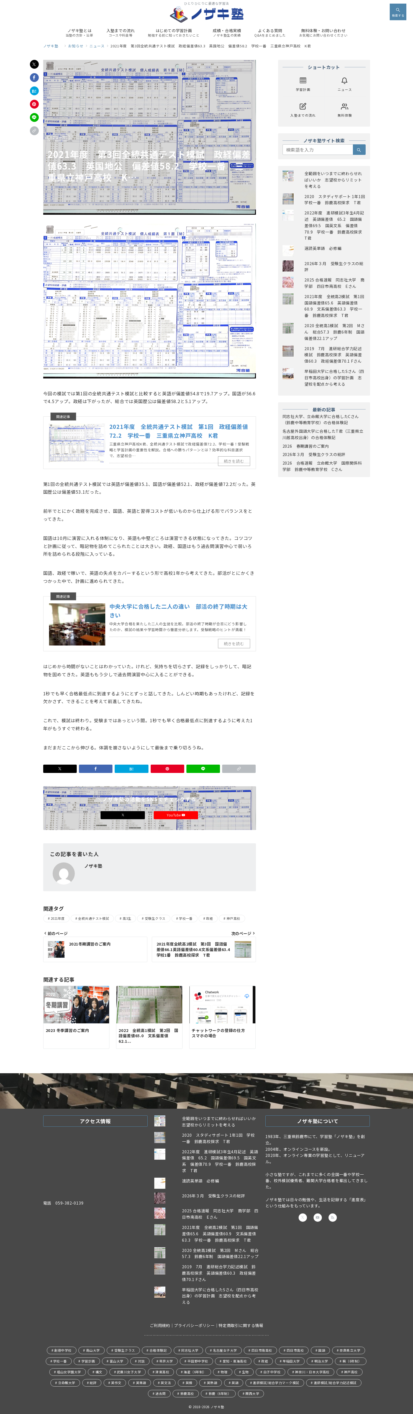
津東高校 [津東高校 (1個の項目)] (162, 1372)
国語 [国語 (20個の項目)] (321, 1350)
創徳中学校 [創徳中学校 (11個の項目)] (62, 1350)
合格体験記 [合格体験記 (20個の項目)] (158, 1350)
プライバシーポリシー (194, 1325)
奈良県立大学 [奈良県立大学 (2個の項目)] (350, 1350)
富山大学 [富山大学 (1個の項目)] (117, 1361)
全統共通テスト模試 (93, 918)
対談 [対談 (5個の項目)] (141, 1361)
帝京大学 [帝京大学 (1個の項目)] (166, 1361)
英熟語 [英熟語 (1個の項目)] (212, 1382)
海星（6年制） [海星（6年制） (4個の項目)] (195, 1372)
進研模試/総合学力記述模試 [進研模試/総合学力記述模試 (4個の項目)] (335, 1382)
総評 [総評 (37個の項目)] (93, 1382)
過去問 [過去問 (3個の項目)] (160, 1393)
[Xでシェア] (34, 64)
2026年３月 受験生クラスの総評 (314, 454)
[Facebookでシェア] (34, 77)
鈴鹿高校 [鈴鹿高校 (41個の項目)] (187, 1393)
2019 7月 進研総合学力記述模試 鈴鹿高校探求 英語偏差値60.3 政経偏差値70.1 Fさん (333, 355)
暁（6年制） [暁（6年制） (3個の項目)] (352, 1361)
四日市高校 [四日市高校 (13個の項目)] (295, 1350)
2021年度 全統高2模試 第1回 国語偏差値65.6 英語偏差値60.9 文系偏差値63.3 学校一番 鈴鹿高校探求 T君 (220, 1234)
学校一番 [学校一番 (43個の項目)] (60, 1361)
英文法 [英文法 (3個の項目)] (166, 1382)
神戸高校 (233, 918)
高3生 (127, 918)
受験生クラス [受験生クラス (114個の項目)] (124, 1350)
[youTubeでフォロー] (318, 1217)
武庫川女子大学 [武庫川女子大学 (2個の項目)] (129, 1372)
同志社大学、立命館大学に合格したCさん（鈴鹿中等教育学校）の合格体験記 (321, 420)
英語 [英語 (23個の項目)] (235, 1382)
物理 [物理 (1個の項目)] (224, 1372)
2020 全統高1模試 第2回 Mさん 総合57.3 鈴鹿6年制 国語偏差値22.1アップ (334, 332)
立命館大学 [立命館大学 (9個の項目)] (66, 1382)
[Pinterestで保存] (34, 104)
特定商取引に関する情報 (241, 1325)
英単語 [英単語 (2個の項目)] (141, 1382)
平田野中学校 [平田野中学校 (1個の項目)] (198, 1361)
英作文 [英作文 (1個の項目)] (116, 1382)
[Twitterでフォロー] (303, 1217)
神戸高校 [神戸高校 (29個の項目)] (351, 1372)
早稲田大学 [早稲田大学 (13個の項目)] (291, 1361)
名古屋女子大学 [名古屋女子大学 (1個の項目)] (225, 1350)
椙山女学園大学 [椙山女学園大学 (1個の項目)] (69, 1372)
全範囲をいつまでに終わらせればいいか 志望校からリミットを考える (333, 180)
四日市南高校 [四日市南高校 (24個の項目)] (262, 1350)
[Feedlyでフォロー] (333, 1217)
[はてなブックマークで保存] (34, 90)
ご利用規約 (160, 1325)
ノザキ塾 (219, 1407)
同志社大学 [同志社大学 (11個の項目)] (189, 1350)
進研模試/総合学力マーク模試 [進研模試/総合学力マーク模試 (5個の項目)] (276, 1382)
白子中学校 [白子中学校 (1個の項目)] (272, 1372)
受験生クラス (155, 918)
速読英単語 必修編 (322, 248)
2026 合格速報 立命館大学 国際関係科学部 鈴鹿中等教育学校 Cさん (322, 466)
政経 (209, 918)
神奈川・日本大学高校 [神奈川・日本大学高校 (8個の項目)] (312, 1372)
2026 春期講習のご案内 (306, 446)
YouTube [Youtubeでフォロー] (176, 815)
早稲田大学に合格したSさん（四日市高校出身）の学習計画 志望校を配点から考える (334, 377)
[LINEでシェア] (34, 117)
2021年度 (58, 918)
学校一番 (186, 918)
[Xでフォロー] (123, 815)
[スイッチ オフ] (398, 12)
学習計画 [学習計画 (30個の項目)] (88, 1361)
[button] (34, 130)
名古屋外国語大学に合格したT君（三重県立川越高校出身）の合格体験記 (323, 434)
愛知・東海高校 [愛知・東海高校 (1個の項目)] (235, 1361)
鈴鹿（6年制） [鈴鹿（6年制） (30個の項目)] (220, 1393)
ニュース (59, 137)
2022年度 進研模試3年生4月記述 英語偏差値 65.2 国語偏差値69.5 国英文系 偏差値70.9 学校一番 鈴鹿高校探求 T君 (335, 225)
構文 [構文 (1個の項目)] (99, 1372)
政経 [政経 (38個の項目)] (264, 1361)
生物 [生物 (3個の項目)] (245, 1372)
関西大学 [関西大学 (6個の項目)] (252, 1393)
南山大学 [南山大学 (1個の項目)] (93, 1350)
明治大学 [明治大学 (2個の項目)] (321, 1361)
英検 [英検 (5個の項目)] (189, 1382)
